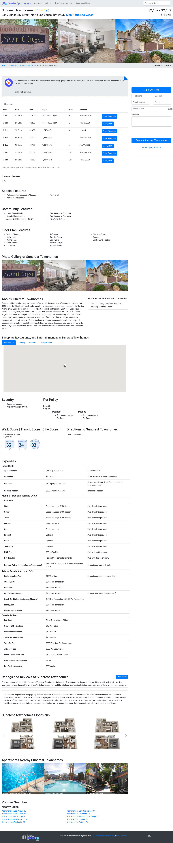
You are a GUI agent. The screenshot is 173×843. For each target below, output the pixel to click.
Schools (32, 342)
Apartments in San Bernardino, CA (81, 811)
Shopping (21, 342)
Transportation (45, 342)
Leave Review (122, 677)
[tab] (8, 104)
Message (135, 114)
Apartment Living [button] (83, 3)
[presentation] (149, 133)
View (109, 116)
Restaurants (9, 342)
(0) (47, 10)
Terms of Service (121, 836)
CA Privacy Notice (99, 836)
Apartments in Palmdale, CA (78, 814)
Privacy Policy (110, 836)
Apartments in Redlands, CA (13, 822)
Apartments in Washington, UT (14, 819)
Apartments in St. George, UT (14, 816)
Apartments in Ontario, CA (77, 822)
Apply (107, 124)
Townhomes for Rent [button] (64, 3)
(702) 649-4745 (151, 90)
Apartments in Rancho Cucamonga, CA (83, 816)
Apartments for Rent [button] (43, 3)
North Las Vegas (82, 15)
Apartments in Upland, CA (77, 819)
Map (69, 15)
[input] (149, 108)
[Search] (156, 3)
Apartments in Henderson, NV (14, 814)
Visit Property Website (151, 147)
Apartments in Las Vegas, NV (14, 811)
